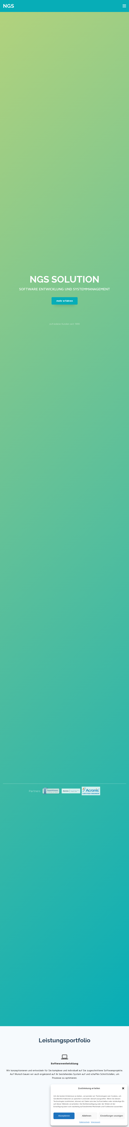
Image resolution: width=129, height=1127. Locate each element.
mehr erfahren (64, 300)
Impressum (95, 1122)
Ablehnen (86, 1115)
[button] (123, 1088)
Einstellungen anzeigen (111, 1115)
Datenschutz (84, 1122)
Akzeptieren (64, 1115)
